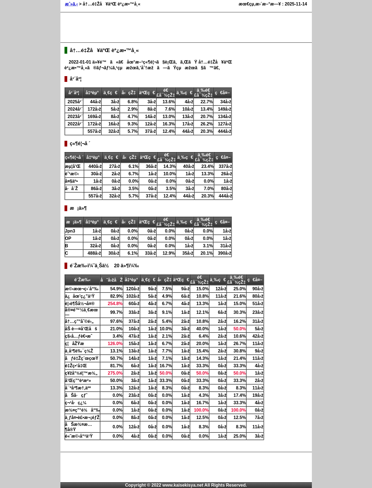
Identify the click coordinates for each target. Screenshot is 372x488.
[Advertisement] (164, 27)
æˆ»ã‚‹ (71, 4)
